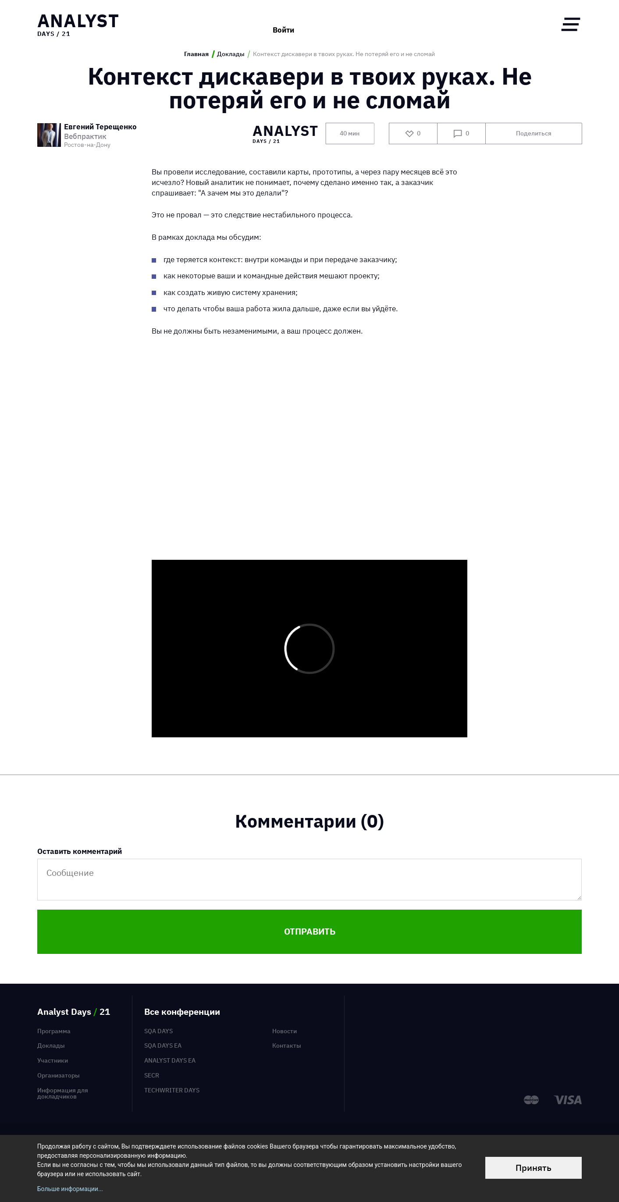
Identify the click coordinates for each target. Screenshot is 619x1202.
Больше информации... (70, 1188)
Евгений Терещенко (100, 127)
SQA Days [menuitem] (158, 1031)
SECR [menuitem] (151, 1075)
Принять (533, 1168)
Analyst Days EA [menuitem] (170, 1060)
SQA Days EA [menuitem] (162, 1045)
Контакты (286, 1045)
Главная (196, 54)
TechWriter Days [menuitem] (171, 1090)
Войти (283, 24)
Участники (52, 1060)
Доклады (231, 54)
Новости (284, 1031)
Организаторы (58, 1075)
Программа (54, 1031)
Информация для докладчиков (62, 1093)
